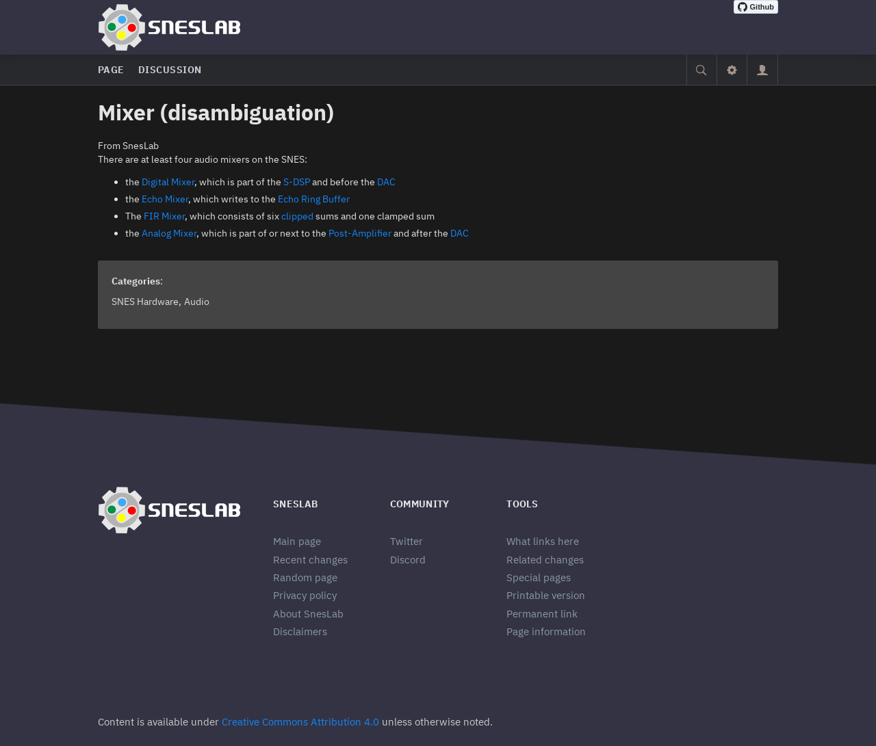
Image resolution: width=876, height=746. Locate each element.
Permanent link (542, 613)
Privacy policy (305, 595)
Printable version (545, 595)
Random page (305, 577)
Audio (196, 301)
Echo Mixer (165, 199)
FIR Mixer (164, 216)
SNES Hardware (145, 301)
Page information (546, 631)
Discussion (170, 70)
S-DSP (296, 182)
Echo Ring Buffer (314, 199)
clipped (297, 216)
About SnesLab (308, 613)
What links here (542, 541)
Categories (136, 281)
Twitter (406, 541)
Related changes (545, 559)
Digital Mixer (168, 182)
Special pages (538, 577)
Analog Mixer (169, 233)
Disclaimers (300, 631)
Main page (297, 541)
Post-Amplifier (359, 233)
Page (111, 70)
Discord (408, 559)
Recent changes (310, 559)
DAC (386, 182)
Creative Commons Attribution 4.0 (300, 721)
